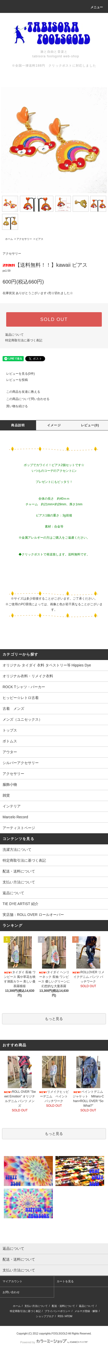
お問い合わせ (11, 1292)
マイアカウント (12, 1281)
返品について (14, 334)
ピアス (39, 239)
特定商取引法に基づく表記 (23, 340)
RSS (60, 1316)
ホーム (9, 239)
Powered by (54, 1342)
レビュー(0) (90, 425)
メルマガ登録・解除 (86, 1311)
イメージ (54, 425)
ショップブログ (45, 1316)
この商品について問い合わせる (24, 399)
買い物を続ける (14, 406)
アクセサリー (24, 239)
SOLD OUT (54, 319)
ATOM (68, 1316)
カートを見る (65, 1281)
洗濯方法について (17, 849)
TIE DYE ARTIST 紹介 (20, 904)
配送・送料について (19, 871)
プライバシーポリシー (57, 1311)
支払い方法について (19, 882)
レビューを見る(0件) (17, 373)
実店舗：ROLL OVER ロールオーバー (33, 915)
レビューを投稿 (14, 380)
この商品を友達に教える (20, 392)
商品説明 (18, 425)
